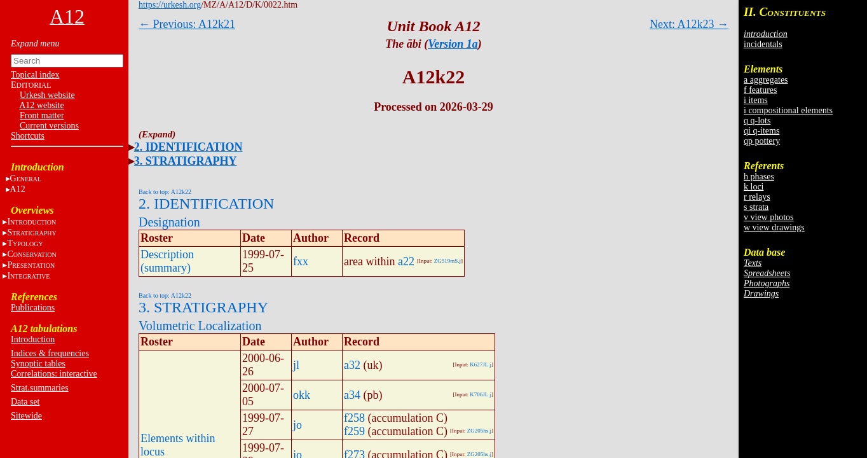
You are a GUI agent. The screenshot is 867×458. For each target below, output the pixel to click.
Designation (169, 222)
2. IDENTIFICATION (188, 147)
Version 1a (453, 44)
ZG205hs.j (479, 430)
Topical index (35, 75)
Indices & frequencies (50, 353)
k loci (754, 186)
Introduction (33, 339)
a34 (352, 395)
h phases (759, 176)
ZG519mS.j (447, 261)
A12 (17, 189)
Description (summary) (167, 261)
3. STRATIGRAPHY (185, 161)
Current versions (49, 125)
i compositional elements (788, 110)
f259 (354, 431)
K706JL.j (480, 394)
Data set (25, 401)
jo (297, 425)
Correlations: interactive (54, 373)
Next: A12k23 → (689, 24)
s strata (756, 207)
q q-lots (757, 120)
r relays (757, 197)
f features (760, 90)
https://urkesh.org (170, 5)
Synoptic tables (38, 363)
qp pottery (762, 141)
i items (756, 100)
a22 (406, 261)
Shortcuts (27, 136)
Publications (33, 307)
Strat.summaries (40, 387)
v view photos (769, 217)
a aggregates (766, 80)
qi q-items (761, 130)
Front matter (42, 115)
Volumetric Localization (200, 326)
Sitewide (26, 415)
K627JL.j (480, 364)
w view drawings (774, 227)
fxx (300, 261)
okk (301, 395)
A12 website (41, 105)
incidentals (763, 44)
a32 (352, 365)
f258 (354, 418)
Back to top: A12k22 (165, 191)
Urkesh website (47, 95)
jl (296, 365)
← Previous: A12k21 (187, 24)
